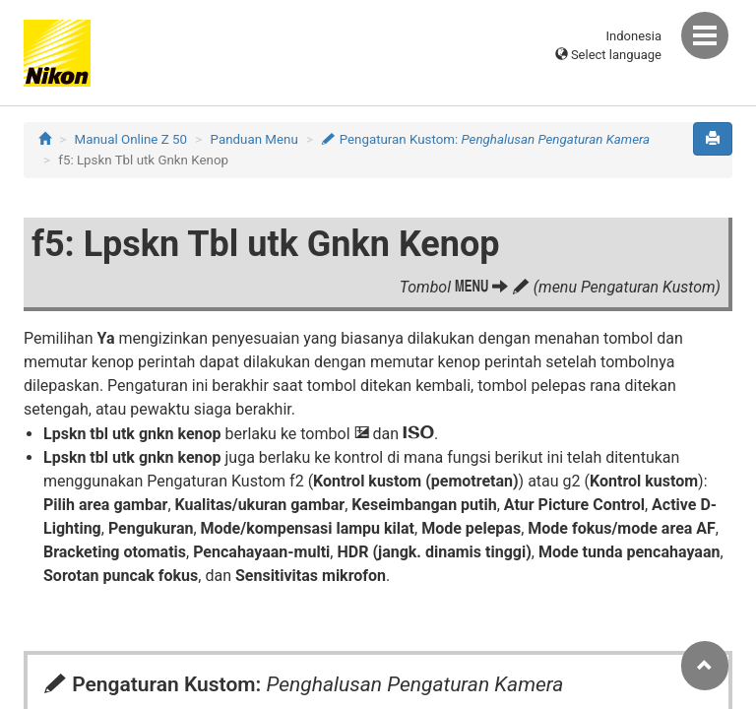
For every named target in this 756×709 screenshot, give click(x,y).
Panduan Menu (254, 139)
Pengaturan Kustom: (485, 139)
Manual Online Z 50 (131, 139)
